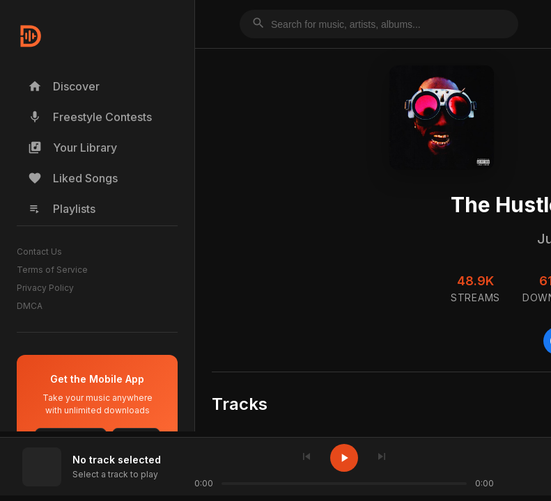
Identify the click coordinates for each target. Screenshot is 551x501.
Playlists (61, 209)
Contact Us (39, 251)
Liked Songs (73, 178)
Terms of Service (52, 269)
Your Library (72, 147)
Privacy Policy (45, 288)
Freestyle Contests (90, 117)
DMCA (29, 306)
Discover (64, 86)
